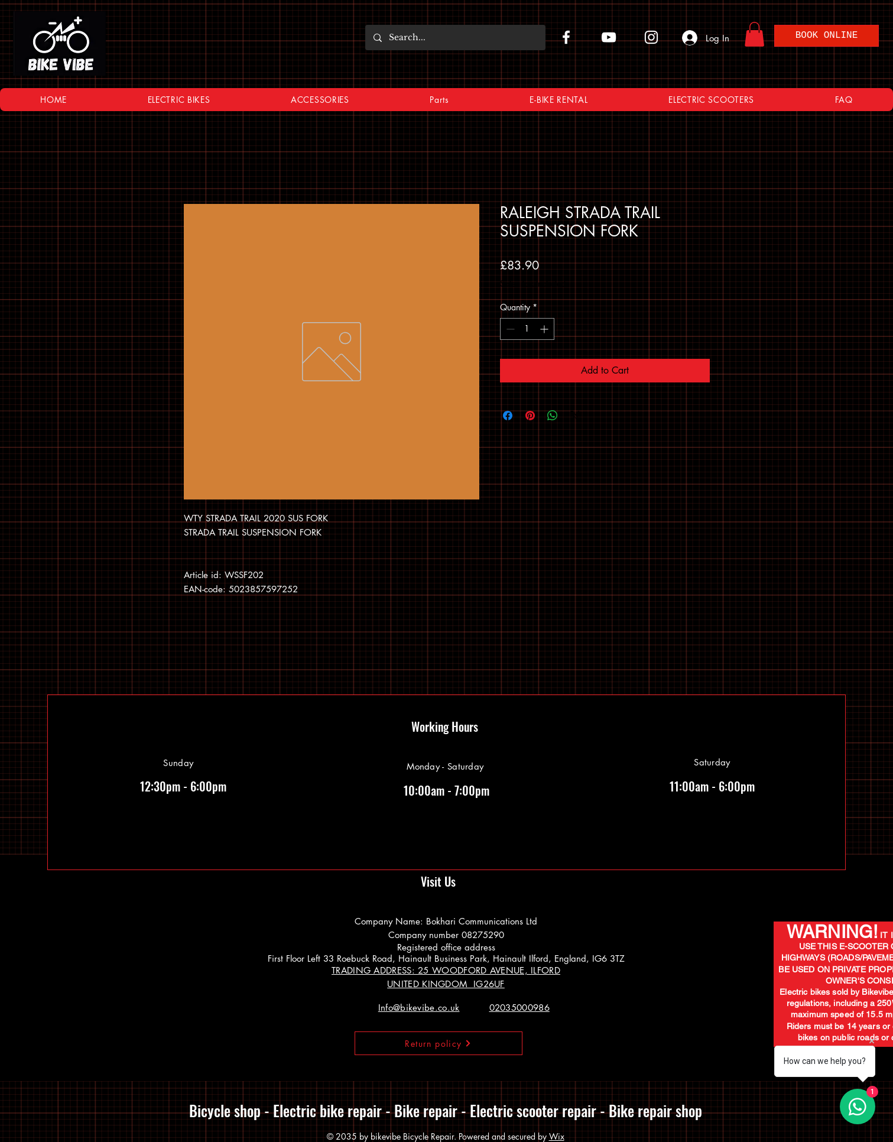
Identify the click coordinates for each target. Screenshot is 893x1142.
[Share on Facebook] (508, 415)
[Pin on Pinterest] (530, 415)
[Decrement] (509, 329)
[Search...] (455, 37)
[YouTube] (609, 37)
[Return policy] (438, 1043)
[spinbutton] (527, 329)
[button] (754, 34)
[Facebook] (566, 37)
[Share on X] (575, 415)
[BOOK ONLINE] (826, 36)
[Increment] (545, 329)
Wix (556, 1136)
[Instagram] (651, 37)
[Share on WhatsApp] (552, 415)
